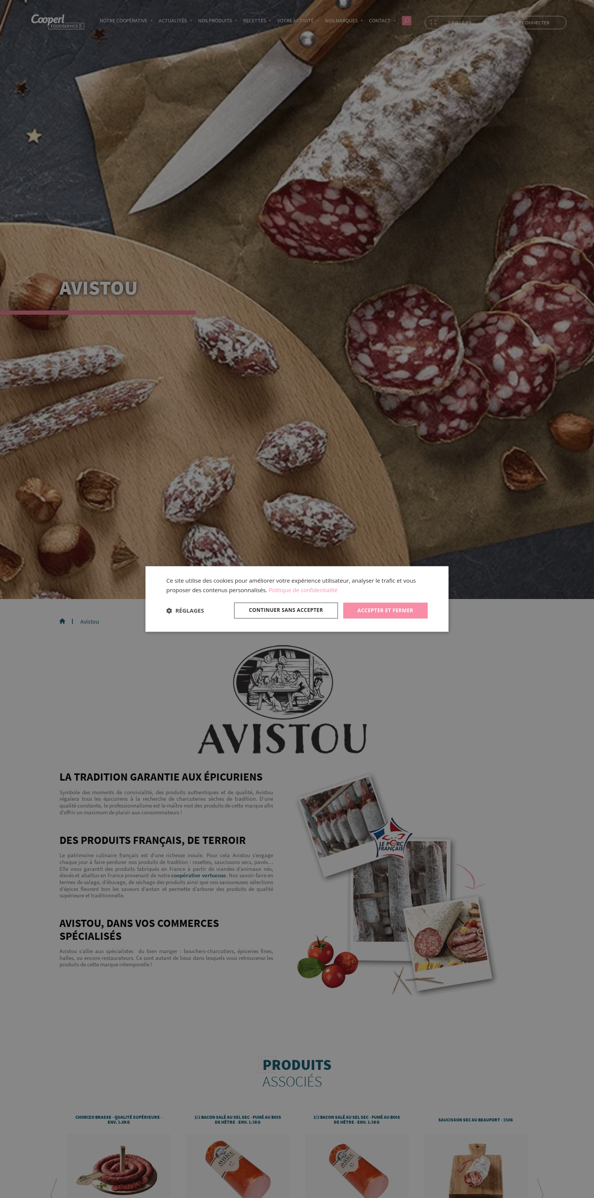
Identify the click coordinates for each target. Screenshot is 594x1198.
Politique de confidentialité (304, 589)
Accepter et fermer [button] (384, 610)
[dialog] (297, 599)
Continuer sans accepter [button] (281, 610)
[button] (185, 610)
